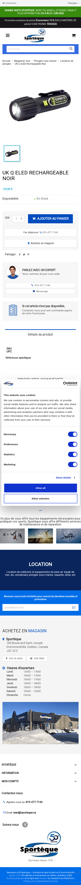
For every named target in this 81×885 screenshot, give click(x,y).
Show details (63, 477)
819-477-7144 (40, 285)
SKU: (9, 348)
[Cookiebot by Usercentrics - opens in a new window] (63, 384)
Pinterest (28, 255)
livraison (43, 878)
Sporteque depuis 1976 (40, 860)
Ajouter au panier (50, 219)
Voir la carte (15, 658)
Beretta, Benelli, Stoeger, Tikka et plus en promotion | (41, 12)
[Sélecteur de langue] (73, 3)
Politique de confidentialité (35, 881)
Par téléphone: (40, 232)
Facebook (25, 825)
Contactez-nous (12, 793)
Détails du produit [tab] (40, 334)
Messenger (40, 291)
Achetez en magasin (40, 243)
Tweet (24, 255)
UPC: (9, 351)
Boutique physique (15, 878)
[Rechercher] (40, 49)
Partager (20, 255)
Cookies (54, 881)
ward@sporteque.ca (24, 812)
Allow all (40, 487)
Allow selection (40, 498)
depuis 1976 (15, 875)
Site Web (39, 658)
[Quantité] (16, 218)
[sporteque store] (40, 723)
